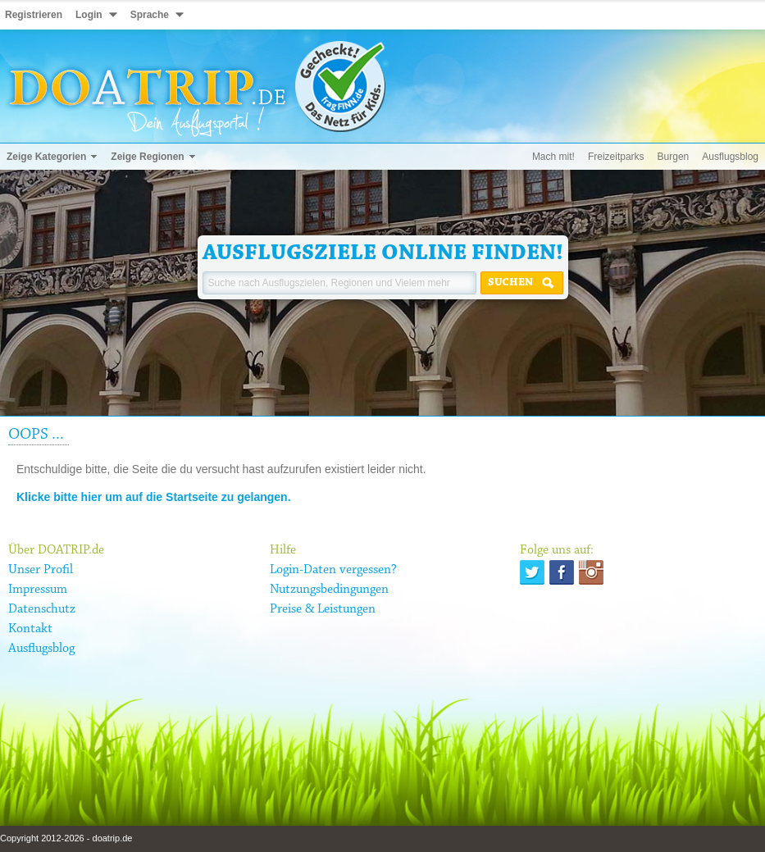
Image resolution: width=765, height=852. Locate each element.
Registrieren (33, 15)
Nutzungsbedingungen (329, 589)
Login (88, 15)
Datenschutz (41, 609)
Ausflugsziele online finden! (383, 253)
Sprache (149, 15)
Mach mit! (553, 156)
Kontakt (30, 629)
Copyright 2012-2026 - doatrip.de (66, 838)
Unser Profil (40, 569)
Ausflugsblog (730, 156)
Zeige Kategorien (46, 156)
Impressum (37, 589)
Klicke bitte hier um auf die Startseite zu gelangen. (153, 496)
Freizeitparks (616, 156)
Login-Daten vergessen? (333, 569)
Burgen (674, 156)
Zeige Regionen (147, 156)
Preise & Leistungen (323, 609)
